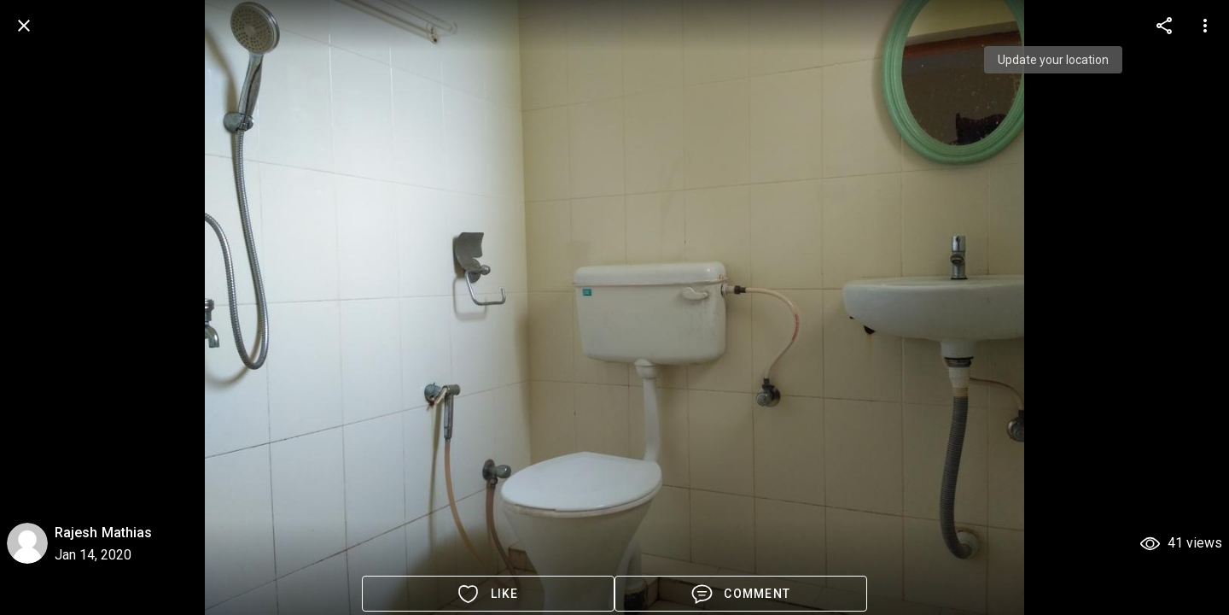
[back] (23, 25)
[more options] (1164, 25)
